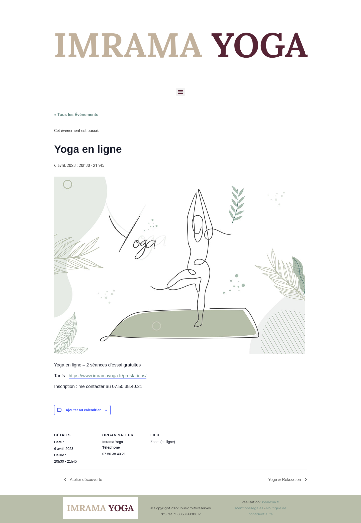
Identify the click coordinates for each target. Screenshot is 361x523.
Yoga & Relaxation (285, 479)
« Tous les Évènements (76, 114)
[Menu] (180, 92)
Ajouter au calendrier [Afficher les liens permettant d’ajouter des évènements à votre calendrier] (83, 410)
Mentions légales (249, 508)
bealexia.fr (270, 502)
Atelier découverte (85, 479)
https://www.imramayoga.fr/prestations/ (107, 375)
